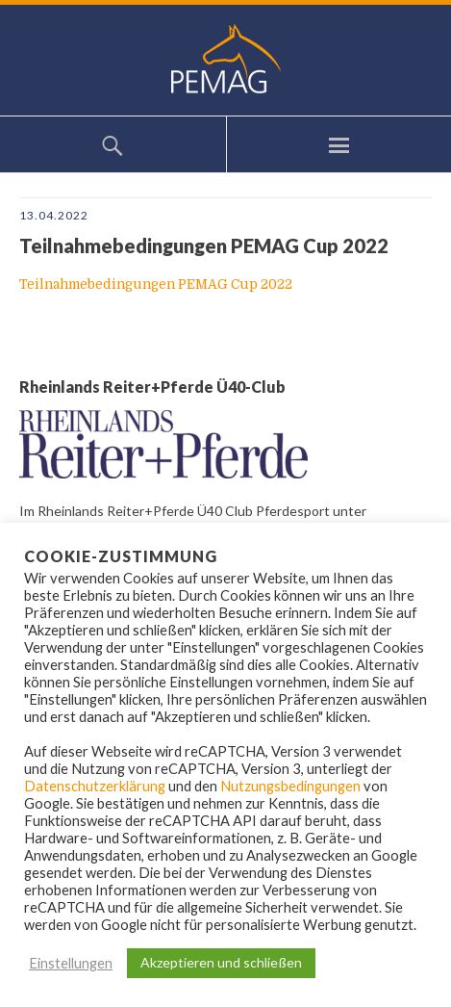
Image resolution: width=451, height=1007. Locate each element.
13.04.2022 (53, 215)
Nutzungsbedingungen (290, 786)
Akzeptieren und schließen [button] (221, 962)
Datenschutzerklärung (94, 786)
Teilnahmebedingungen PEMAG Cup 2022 (155, 284)
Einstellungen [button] (71, 963)
